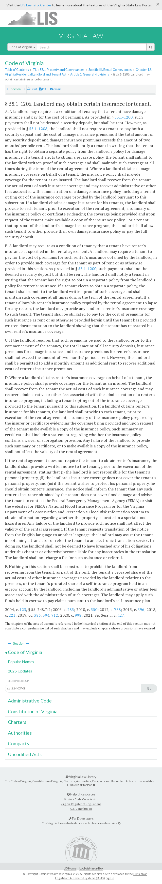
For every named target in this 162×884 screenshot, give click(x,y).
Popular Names (21, 661)
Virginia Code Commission (81, 799)
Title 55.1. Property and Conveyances (58, 70)
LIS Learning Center (35, 5)
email (55, 89)
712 (54, 615)
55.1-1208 (38, 128)
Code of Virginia (22, 47)
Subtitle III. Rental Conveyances (110, 70)
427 (120, 615)
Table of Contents (17, 70)
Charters (17, 722)
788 (117, 609)
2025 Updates (20, 671)
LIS (35, 18)
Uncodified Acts (25, 754)
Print (32, 89)
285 (70, 609)
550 (94, 609)
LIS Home (70, 868)
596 (141, 609)
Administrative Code (30, 700)
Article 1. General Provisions (89, 74)
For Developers (81, 819)
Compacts (18, 743)
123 (22, 609)
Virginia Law (81, 35)
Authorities (20, 733)
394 (46, 615)
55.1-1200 (123, 117)
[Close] (158, 4)
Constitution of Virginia (32, 711)
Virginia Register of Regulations (81, 804)
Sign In (110, 878)
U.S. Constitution (81, 808)
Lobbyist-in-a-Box (91, 868)
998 (78, 615)
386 (37, 615)
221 (12, 615)
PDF (43, 89)
